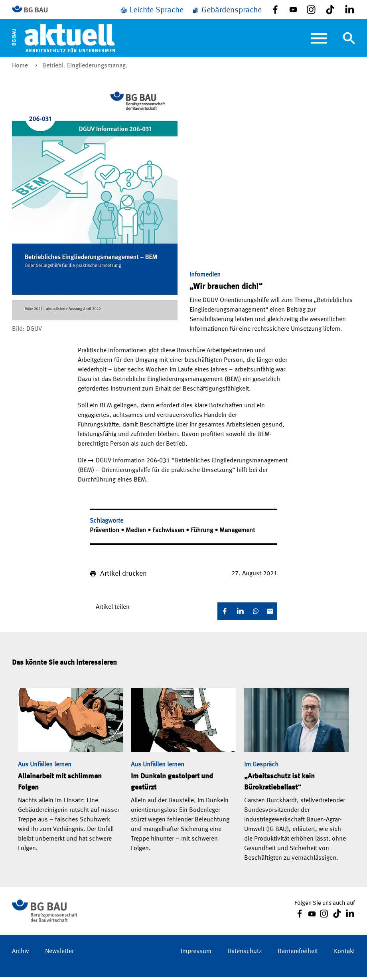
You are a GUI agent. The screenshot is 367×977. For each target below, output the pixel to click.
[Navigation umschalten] (349, 38)
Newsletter (59, 951)
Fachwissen (169, 530)
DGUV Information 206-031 (133, 461)
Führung (203, 530)
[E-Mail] (270, 611)
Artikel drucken (123, 573)
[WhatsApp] (256, 611)
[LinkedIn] (240, 611)
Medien (137, 530)
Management (237, 530)
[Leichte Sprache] (152, 10)
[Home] (63, 38)
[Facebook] (224, 611)
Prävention (105, 530)
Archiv (20, 951)
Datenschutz (244, 951)
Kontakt (344, 951)
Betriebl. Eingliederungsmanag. (85, 66)
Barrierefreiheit (298, 951)
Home (21, 66)
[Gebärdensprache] (226, 10)
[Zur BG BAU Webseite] (33, 10)
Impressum (196, 951)
